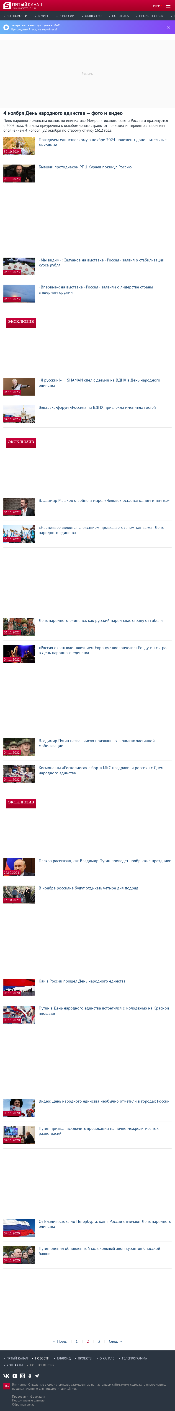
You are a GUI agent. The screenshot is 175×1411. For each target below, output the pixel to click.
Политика (120, 16)
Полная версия (42, 1365)
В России (67, 16)
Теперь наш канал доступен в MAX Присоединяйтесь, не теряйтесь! (35, 27)
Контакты (15, 1365)
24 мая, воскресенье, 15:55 (24, 8)
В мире (43, 16)
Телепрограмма (134, 1358)
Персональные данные (28, 1400)
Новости (42, 1358)
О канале (107, 1358)
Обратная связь (23, 1404)
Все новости (17, 16)
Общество (93, 16)
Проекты (85, 1358)
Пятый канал (17, 1358)
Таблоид (64, 1358)
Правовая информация (28, 1396)
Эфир (156, 5)
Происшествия (151, 16)
